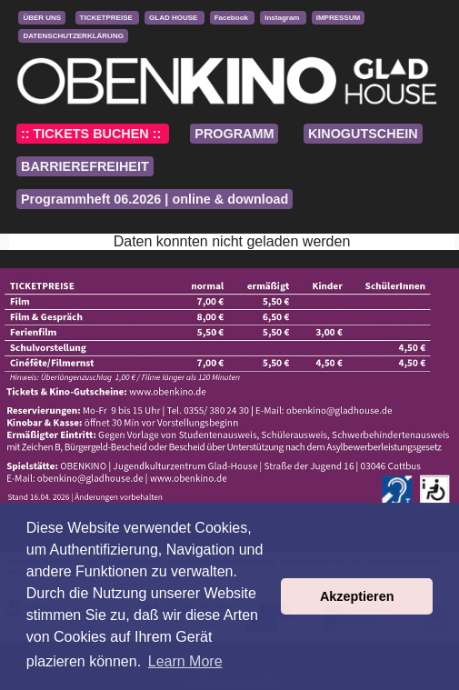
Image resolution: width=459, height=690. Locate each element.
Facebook (233, 18)
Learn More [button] (185, 661)
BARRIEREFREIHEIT (85, 166)
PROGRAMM (234, 133)
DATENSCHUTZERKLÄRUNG (73, 36)
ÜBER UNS (42, 18)
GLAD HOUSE (174, 18)
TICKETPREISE (107, 18)
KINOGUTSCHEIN (363, 133)
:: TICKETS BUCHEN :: (93, 133)
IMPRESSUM (338, 18)
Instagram (282, 18)
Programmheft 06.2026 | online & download (154, 199)
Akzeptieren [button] (357, 596)
